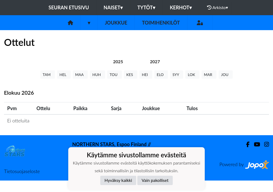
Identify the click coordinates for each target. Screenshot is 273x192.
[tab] (118, 61)
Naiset (113, 7)
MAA (80, 74)
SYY (176, 74)
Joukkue (116, 23)
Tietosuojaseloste (22, 171)
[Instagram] (264, 144)
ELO (161, 74)
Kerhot (181, 7)
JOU (225, 74)
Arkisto (217, 7)
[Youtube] (255, 144)
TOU (114, 74)
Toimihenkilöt (161, 23)
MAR (209, 74)
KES (130, 74)
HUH (97, 74)
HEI (146, 74)
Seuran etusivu (69, 7)
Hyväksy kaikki (118, 180)
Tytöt (146, 7)
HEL (63, 74)
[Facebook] (246, 144)
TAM (48, 74)
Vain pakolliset (155, 180)
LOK (192, 74)
